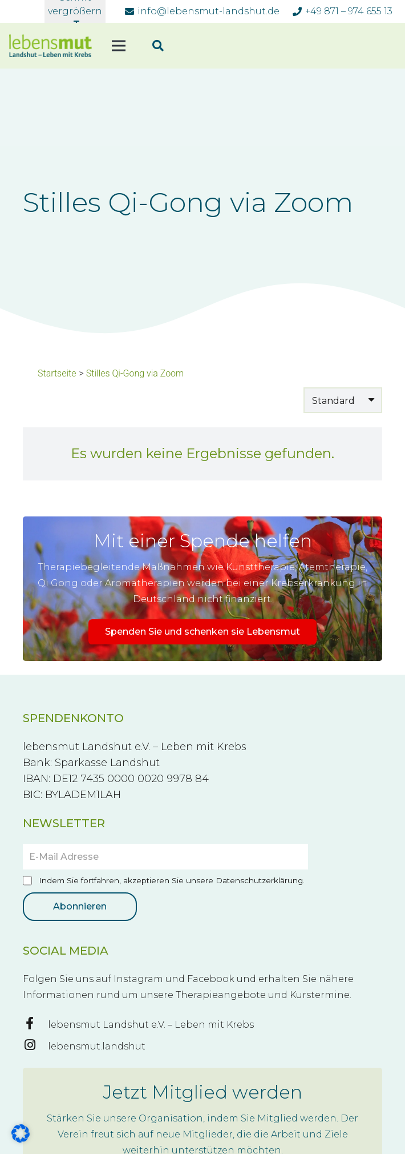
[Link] (50, 46)
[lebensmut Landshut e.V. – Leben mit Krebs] (35, 1025)
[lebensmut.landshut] (35, 1047)
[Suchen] (158, 46)
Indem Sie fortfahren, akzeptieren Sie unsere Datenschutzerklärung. (164, 881)
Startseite (57, 373)
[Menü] (118, 45)
